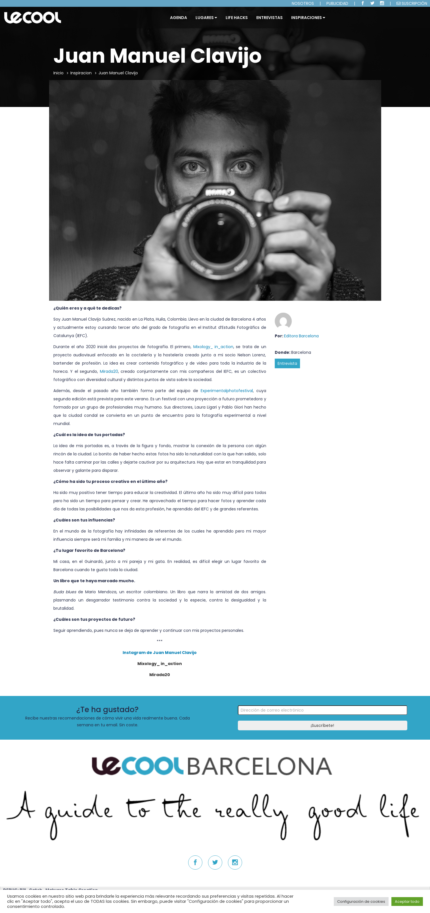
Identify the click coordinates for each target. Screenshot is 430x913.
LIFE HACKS (237, 17)
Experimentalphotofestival (227, 391)
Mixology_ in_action (213, 347)
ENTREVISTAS (269, 17)
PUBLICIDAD (337, 3)
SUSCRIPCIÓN (412, 3)
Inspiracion (81, 73)
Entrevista (287, 363)
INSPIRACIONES (308, 17)
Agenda (178, 17)
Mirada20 (109, 371)
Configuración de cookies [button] (361, 901)
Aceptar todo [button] (407, 901)
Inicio (58, 73)
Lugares (206, 17)
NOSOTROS (303, 3)
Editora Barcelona (301, 336)
